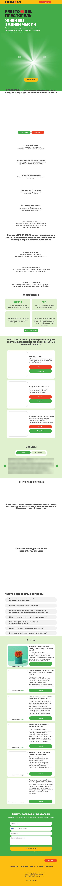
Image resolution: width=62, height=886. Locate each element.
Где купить (45, 2)
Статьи (32, 866)
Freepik (22, 666)
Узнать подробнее (31, 330)
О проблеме (24, 866)
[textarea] (31, 840)
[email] (31, 833)
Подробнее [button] (40, 371)
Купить (40, 367)
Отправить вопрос (31, 848)
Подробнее (31, 79)
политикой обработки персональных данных (40, 851)
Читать (41, 663)
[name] (31, 824)
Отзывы (40, 866)
